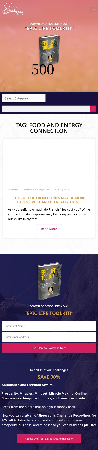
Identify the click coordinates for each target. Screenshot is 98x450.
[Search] (93, 87)
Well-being (27, 167)
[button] (93, 9)
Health (35, 167)
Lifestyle (42, 167)
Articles (48, 167)
